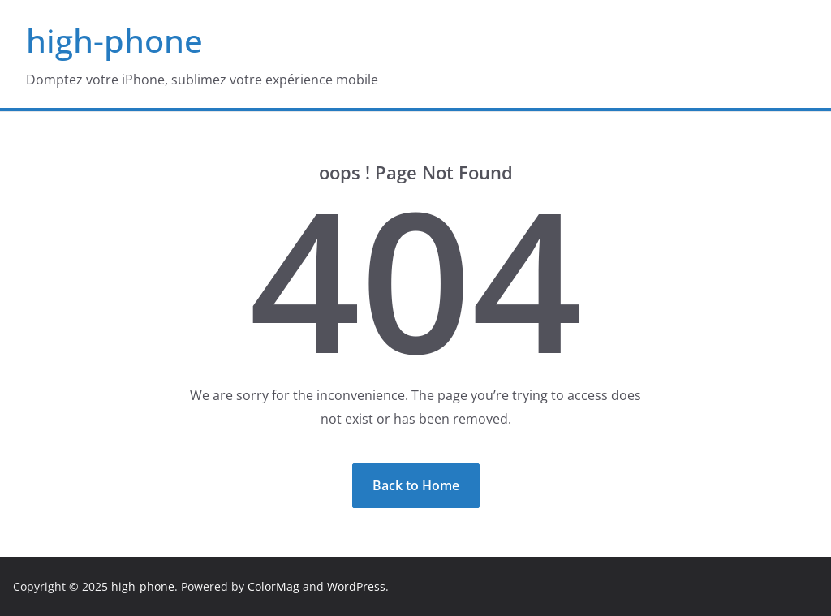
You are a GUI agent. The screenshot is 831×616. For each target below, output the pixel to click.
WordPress (356, 586)
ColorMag (273, 586)
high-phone (114, 40)
